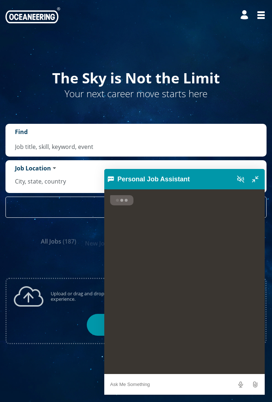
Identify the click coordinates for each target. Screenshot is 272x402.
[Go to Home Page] (32, 15)
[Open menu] (261, 15)
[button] (256, 385)
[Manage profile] (245, 15)
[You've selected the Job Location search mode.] (35, 168)
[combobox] (136, 147)
